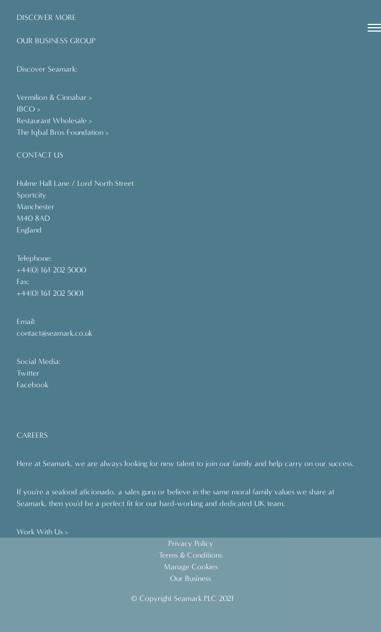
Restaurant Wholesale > (54, 120)
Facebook (32, 385)
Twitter (28, 373)
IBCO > (29, 109)
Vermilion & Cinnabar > (54, 97)
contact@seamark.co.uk (54, 333)
